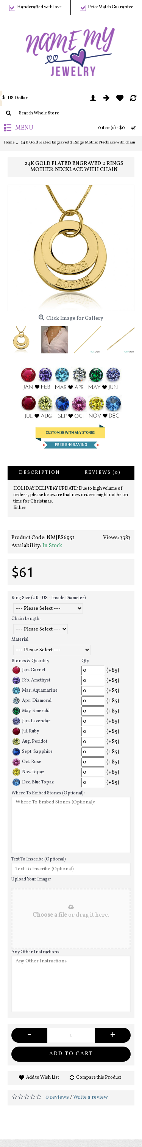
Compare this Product (98, 1078)
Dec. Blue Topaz (33, 782)
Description (39, 473)
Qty (85, 661)
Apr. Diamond (31, 701)
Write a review (90, 1097)
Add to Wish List (42, 1078)
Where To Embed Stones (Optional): (48, 793)
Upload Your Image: (31, 879)
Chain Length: (26, 619)
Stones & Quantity (30, 661)
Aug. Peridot (29, 741)
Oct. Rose (26, 762)
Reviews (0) (102, 473)
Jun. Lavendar (31, 721)
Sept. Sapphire (32, 751)
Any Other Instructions (35, 952)
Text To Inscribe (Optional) (38, 859)
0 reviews (57, 1097)
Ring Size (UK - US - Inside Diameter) (48, 598)
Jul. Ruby (25, 731)
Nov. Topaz (28, 772)
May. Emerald (31, 711)
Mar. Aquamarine (35, 690)
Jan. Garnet (28, 670)
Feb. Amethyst (31, 680)
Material (19, 640)
